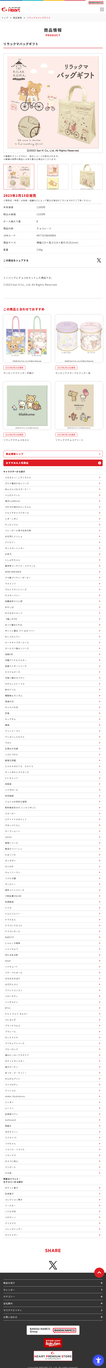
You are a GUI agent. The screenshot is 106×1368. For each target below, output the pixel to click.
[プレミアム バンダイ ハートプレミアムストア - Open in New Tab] (53, 1356)
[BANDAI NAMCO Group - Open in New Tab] (53, 1330)
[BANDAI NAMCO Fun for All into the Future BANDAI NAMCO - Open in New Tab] (96, 3)
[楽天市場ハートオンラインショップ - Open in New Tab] (53, 1342)
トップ (5, 17)
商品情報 (17, 17)
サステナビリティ (12, 1310)
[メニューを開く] (102, 9)
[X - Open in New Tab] (99, 262)
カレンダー (9, 1289)
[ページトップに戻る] (99, 1273)
